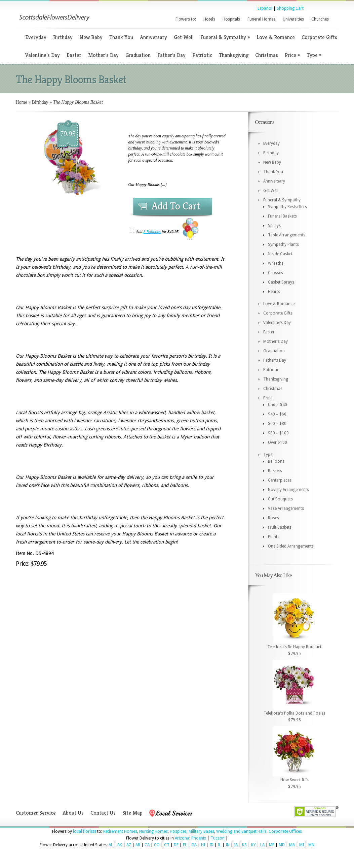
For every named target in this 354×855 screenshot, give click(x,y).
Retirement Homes (120, 831)
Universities (293, 19)
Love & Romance (276, 37)
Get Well (184, 37)
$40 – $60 (277, 414)
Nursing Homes (153, 831)
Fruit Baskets (279, 527)
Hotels (209, 19)
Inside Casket (280, 254)
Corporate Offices (285, 831)
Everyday (35, 37)
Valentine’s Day (42, 55)
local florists (84, 831)
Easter (74, 55)
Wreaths (275, 263)
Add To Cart (176, 206)
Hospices (178, 831)
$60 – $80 (277, 423)
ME (271, 845)
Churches (320, 19)
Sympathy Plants (283, 244)
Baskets (275, 470)
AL (111, 845)
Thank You (121, 37)
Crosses (275, 272)
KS (244, 845)
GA (194, 845)
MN (311, 845)
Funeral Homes (261, 19)
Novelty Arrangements (288, 489)
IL (219, 845)
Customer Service (36, 812)
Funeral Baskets (282, 216)
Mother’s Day (103, 55)
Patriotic (202, 55)
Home (21, 102)
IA (236, 845)
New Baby (91, 37)
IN (228, 845)
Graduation (138, 55)
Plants (273, 536)
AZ (128, 845)
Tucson (217, 838)
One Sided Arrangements (291, 546)
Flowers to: (185, 19)
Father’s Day (171, 55)
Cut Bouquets (280, 499)
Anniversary (153, 37)
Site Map (132, 812)
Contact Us (103, 812)
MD (282, 845)
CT (166, 845)
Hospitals (231, 19)
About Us (73, 812)
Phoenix (198, 838)
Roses (273, 518)
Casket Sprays (281, 282)
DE (176, 845)
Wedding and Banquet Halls (241, 831)
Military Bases (201, 831)
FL (185, 845)
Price (292, 55)
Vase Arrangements (286, 508)
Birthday (63, 37)
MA (292, 845)
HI (203, 845)
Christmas (266, 55)
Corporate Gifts (319, 37)
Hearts (274, 291)
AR (137, 845)
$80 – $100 (278, 433)
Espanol (265, 8)
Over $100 (277, 442)
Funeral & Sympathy (225, 37)
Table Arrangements (286, 235)
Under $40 (277, 404)
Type (314, 55)
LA (262, 845)
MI (301, 845)
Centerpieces (279, 480)
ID (211, 845)
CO (157, 845)
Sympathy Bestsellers (287, 206)
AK (119, 845)
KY (253, 845)
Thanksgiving (233, 55)
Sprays (274, 225)
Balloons (276, 461)
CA (147, 845)
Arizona (182, 838)
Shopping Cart (290, 8)
